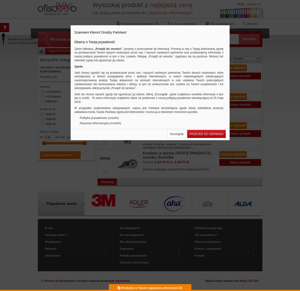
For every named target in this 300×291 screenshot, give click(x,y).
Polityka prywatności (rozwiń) (99, 117)
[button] (176, 134)
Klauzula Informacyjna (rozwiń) (100, 123)
